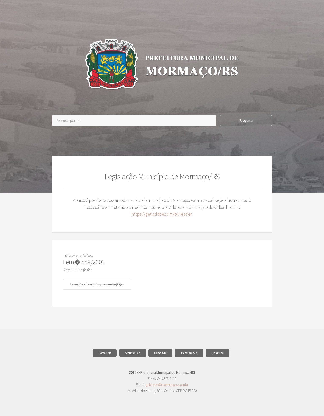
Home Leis (105, 353)
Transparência (189, 353)
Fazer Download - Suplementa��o (97, 284)
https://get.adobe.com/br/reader (162, 214)
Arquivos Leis (132, 353)
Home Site (160, 353)
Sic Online (218, 353)
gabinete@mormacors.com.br (167, 384)
